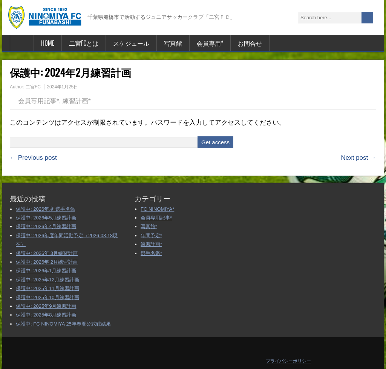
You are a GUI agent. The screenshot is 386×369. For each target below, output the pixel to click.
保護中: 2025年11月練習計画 (47, 288)
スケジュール (131, 43)
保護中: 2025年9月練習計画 (46, 306)
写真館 (173, 43)
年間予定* (151, 235)
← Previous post (33, 157)
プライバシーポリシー (288, 361)
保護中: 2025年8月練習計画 (46, 315)
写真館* (149, 226)
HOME (47, 43)
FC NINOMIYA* (157, 209)
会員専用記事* (38, 101)
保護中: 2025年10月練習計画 (47, 297)
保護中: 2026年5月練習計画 (46, 218)
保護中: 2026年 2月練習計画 (47, 262)
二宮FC (33, 87)
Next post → (358, 157)
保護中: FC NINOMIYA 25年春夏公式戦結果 (63, 324)
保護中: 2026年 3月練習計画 (47, 253)
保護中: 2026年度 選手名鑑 (45, 209)
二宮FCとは (83, 43)
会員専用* (210, 43)
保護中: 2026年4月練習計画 (46, 226)
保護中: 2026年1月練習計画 (46, 270)
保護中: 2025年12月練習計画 (47, 280)
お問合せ (250, 43)
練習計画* (77, 101)
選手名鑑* (151, 253)
